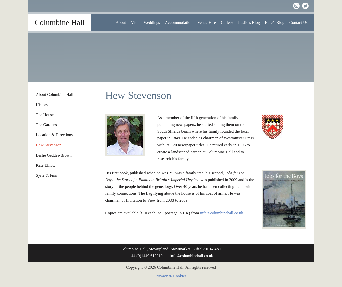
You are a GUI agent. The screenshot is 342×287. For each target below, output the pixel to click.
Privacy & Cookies (171, 276)
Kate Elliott (45, 165)
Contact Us (298, 22)
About (121, 22)
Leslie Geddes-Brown (54, 155)
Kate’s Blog (274, 22)
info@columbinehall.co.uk (222, 213)
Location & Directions (54, 135)
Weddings (152, 22)
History (42, 105)
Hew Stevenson (48, 145)
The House (45, 115)
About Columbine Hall (54, 94)
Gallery (227, 22)
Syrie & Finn (46, 175)
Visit (135, 22)
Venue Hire (206, 22)
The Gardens (46, 125)
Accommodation (178, 22)
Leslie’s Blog (249, 22)
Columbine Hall (60, 22)
